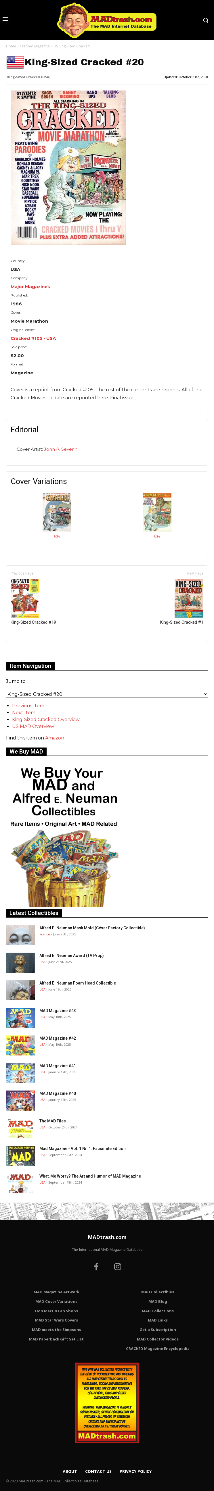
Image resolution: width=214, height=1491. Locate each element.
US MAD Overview (33, 726)
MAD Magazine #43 (57, 1010)
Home (11, 46)
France (44, 934)
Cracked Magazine (35, 46)
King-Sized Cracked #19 (33, 602)
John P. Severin (60, 449)
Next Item (23, 712)
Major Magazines (30, 286)
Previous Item (28, 705)
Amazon (54, 738)
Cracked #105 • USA (33, 338)
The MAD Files (52, 1121)
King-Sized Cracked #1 (181, 602)
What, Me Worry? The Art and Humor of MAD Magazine (90, 1176)
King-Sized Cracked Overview (46, 719)
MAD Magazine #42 (57, 1038)
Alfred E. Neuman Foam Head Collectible (77, 983)
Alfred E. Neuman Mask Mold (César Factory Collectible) (92, 928)
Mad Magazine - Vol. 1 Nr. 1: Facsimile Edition (82, 1148)
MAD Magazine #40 (57, 1093)
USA (57, 536)
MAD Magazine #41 (57, 1066)
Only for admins (26, 652)
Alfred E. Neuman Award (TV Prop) (71, 955)
